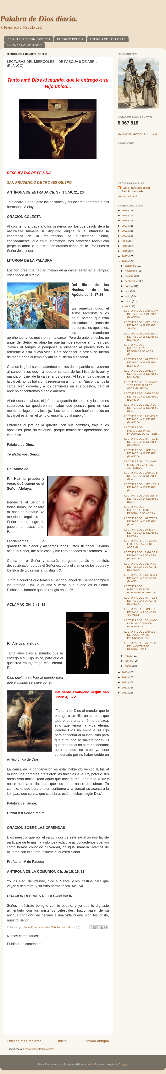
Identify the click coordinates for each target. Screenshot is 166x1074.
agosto (129, 286)
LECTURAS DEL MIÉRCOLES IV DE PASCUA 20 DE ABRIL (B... (141, 430)
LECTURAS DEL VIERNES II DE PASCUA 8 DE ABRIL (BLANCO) (141, 566)
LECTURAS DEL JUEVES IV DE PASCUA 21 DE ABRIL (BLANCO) (141, 419)
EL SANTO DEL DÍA (70, 39)
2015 (125, 672)
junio (128, 296)
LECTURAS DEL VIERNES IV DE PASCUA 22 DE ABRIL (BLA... (141, 407)
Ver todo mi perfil (127, 196)
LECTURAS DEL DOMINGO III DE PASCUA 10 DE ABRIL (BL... (140, 544)
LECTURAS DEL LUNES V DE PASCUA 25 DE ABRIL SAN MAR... (141, 373)
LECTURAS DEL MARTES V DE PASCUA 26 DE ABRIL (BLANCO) (141, 362)
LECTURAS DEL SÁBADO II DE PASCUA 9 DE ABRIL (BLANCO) (141, 555)
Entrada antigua (96, 1041)
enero (128, 666)
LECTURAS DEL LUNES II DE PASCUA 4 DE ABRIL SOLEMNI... (140, 612)
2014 (125, 677)
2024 (125, 220)
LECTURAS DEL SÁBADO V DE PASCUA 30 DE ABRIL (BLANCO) (141, 313)
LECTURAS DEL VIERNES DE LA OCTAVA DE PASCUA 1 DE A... (140, 646)
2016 (125, 261)
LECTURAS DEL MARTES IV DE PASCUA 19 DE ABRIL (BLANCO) (141, 441)
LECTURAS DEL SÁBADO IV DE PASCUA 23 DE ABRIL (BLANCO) (141, 396)
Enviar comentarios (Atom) (38, 1049)
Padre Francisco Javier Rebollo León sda (136, 189)
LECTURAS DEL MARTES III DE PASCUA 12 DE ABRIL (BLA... (141, 521)
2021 (125, 235)
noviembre (131, 270)
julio (127, 291)
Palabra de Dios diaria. (38, 18)
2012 (125, 687)
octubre (129, 276)
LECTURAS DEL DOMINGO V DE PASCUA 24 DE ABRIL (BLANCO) (140, 385)
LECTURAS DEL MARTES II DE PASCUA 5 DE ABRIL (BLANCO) (141, 600)
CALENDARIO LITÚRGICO (24, 45)
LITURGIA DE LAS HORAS (107, 39)
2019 (125, 246)
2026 (125, 210)
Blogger (123, 1064)
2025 (125, 215)
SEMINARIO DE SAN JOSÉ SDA (29, 39)
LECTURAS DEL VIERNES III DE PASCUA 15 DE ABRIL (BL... (141, 487)
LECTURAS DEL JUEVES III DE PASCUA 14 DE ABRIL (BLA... (141, 498)
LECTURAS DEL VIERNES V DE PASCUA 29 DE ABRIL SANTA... (141, 325)
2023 (125, 225)
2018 (125, 251)
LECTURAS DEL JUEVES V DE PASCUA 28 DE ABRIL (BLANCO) (141, 336)
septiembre (132, 281)
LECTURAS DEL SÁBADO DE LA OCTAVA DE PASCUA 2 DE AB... (140, 634)
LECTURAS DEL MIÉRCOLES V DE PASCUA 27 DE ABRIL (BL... (139, 349)
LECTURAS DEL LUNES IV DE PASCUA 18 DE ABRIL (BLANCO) (141, 453)
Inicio (62, 1041)
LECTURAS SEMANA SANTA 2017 (138, 133)
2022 (125, 230)
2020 (125, 241)
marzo (129, 655)
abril (127, 306)
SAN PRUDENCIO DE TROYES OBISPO (39, 182)
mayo (128, 301)
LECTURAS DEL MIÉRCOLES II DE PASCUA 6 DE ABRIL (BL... (141, 589)
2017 (125, 256)
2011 (125, 692)
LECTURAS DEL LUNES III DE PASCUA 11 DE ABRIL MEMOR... (141, 532)
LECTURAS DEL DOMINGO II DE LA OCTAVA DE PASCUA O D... (140, 623)
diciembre (131, 265)
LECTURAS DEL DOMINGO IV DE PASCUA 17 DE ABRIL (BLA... (140, 464)
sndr (90, 1064)
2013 (125, 682)
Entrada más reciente (24, 1041)
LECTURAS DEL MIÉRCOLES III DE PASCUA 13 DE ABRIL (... (140, 509)
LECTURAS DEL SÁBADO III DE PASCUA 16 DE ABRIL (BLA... (141, 475)
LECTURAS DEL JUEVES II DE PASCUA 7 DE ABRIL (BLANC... (140, 578)
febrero (129, 660)
